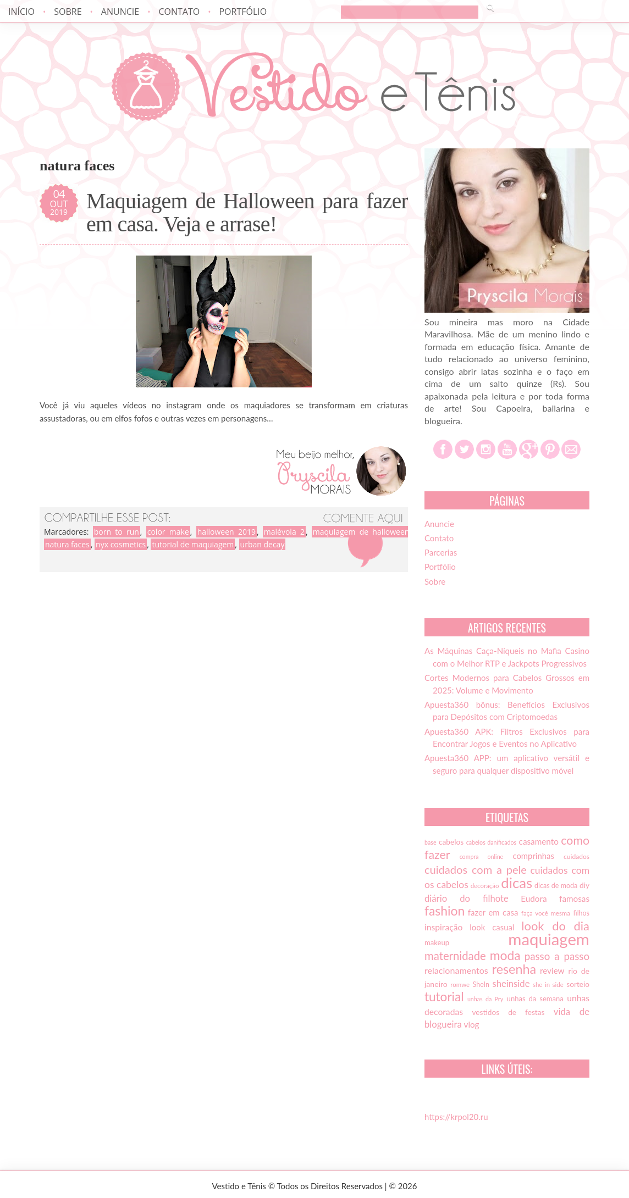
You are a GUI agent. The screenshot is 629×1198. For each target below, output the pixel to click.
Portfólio (243, 11)
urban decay (262, 544)
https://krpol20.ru (456, 1117)
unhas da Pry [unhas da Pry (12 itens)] (485, 998)
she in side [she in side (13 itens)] (548, 984)
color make (168, 531)
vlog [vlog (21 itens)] (471, 1024)
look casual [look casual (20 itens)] (492, 927)
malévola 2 (284, 531)
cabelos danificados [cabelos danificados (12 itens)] (491, 842)
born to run (116, 531)
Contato (179, 11)
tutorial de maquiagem (193, 544)
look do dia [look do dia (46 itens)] (555, 925)
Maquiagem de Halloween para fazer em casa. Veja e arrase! (247, 213)
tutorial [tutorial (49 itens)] (444, 996)
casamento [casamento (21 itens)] (539, 841)
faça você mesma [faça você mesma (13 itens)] (545, 913)
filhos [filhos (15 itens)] (581, 913)
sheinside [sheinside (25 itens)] (510, 983)
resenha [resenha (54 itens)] (514, 969)
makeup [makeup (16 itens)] (436, 942)
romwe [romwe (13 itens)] (460, 984)
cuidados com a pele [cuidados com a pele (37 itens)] (475, 869)
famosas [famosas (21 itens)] (574, 898)
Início (21, 11)
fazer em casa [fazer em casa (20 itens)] (493, 912)
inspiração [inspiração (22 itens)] (443, 927)
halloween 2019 (226, 531)
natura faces (67, 544)
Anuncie (120, 11)
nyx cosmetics (121, 544)
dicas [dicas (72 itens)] (516, 882)
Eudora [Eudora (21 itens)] (534, 898)
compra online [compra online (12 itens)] (482, 856)
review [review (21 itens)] (552, 970)
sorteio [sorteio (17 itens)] (577, 984)
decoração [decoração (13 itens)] (485, 885)
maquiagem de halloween (361, 531)
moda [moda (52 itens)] (505, 955)
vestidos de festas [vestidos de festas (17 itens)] (508, 1012)
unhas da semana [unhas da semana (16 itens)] (535, 998)
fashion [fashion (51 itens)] (444, 910)
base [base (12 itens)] (430, 842)
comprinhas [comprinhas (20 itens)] (533, 856)
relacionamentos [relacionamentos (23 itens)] (456, 970)
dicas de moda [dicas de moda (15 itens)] (555, 885)
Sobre (67, 11)
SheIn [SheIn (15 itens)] (481, 984)
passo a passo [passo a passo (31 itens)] (557, 956)
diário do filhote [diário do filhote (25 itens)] (466, 898)
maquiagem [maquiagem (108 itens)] (548, 939)
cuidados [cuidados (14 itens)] (576, 856)
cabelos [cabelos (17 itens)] (451, 842)
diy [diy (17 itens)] (584, 885)
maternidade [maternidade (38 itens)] (455, 955)
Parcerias (440, 552)
